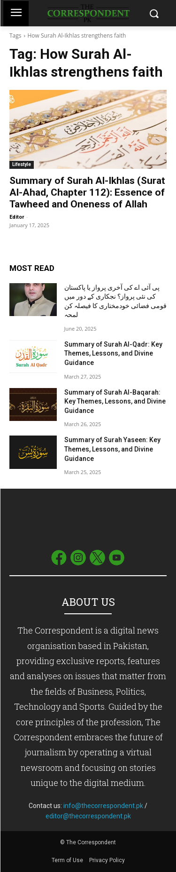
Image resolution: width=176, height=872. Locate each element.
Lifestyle (21, 164)
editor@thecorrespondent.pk (88, 816)
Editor (16, 217)
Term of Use (68, 860)
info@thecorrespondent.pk (103, 805)
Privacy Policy (107, 860)
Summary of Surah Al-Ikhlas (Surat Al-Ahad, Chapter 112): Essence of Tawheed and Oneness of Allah (87, 192)
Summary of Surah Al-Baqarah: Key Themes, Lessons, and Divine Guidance (115, 401)
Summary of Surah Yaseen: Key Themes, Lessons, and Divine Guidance (112, 449)
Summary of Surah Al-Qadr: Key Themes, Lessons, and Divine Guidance (113, 353)
